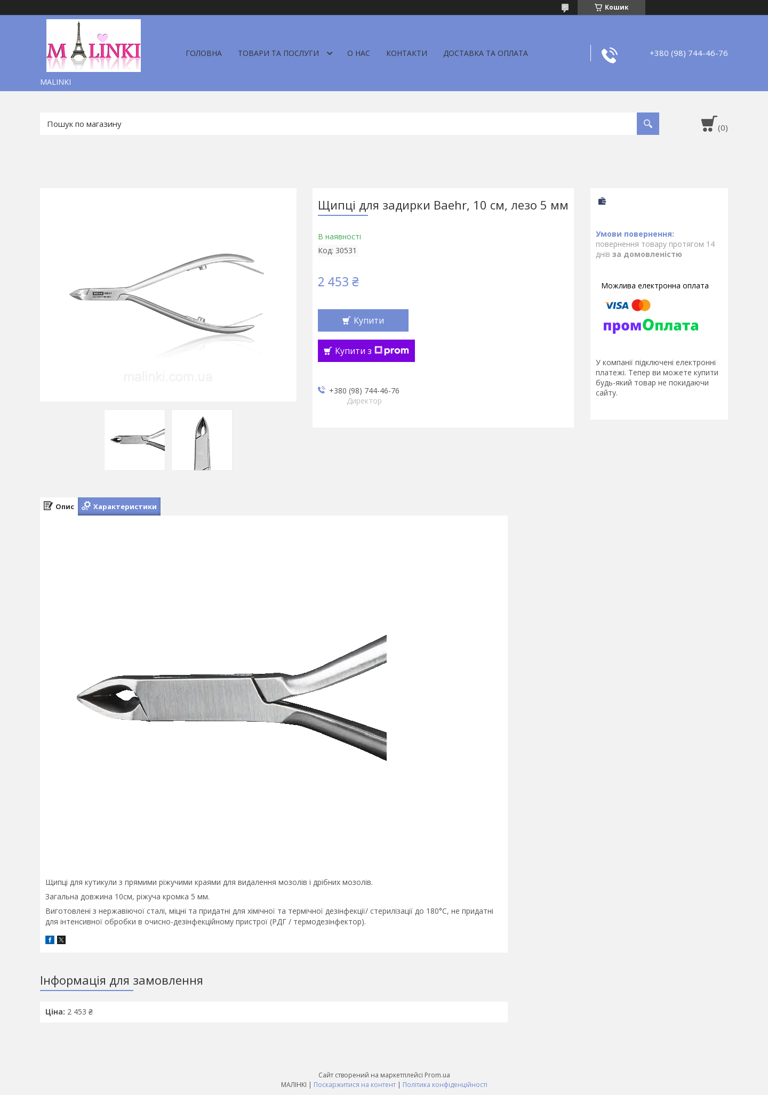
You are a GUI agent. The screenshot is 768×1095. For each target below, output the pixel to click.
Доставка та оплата (485, 53)
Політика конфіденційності (445, 1084)
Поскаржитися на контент (355, 1084)
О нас (358, 53)
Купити (369, 320)
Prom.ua (437, 1075)
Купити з (372, 351)
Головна (204, 53)
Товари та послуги (278, 53)
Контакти (406, 53)
